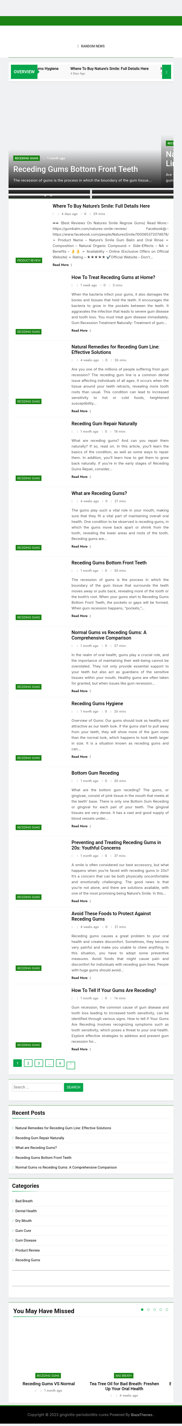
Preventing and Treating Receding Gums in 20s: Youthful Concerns (117, 846)
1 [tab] (142, 1312)
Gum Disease (25, 1243)
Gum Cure (23, 1233)
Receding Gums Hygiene (51, 68)
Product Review (29, 260)
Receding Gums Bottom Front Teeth (76, 169)
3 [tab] (154, 1312)
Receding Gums (26, 158)
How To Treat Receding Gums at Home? (114, 278)
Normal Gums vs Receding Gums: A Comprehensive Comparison (109, 636)
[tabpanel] (48, 1362)
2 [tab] (148, 1312)
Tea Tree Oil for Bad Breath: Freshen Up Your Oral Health (124, 1389)
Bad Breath (24, 1203)
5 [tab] (167, 1312)
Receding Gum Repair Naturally (104, 424)
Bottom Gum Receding (95, 774)
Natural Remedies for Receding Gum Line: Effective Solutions (63, 1130)
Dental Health (26, 1213)
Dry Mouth (23, 1223)
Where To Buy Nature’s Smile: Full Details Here (123, 68)
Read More (62, 265)
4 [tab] (160, 1312)
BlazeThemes (142, 1417)
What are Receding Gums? (99, 494)
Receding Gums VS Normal (49, 1386)
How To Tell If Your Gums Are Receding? (114, 993)
